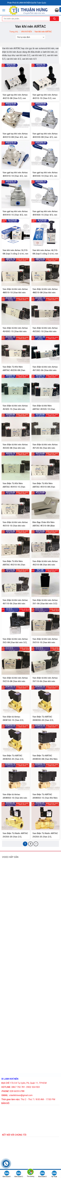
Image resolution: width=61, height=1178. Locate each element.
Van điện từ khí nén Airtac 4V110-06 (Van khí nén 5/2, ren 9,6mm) (15, 603)
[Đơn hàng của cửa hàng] (30, 37)
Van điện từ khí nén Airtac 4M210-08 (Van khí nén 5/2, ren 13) (45, 292)
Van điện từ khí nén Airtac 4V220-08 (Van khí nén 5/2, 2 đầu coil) (15, 448)
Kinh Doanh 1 (7, 1174)
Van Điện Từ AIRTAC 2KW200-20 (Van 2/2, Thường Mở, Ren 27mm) (44, 720)
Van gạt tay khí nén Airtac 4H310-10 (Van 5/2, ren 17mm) (45, 98)
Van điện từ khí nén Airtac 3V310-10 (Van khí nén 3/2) (45, 642)
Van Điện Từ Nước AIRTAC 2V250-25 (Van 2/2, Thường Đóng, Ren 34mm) (45, 836)
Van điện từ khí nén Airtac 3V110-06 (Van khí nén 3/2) (45, 681)
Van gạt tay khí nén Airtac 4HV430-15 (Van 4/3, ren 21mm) (45, 214)
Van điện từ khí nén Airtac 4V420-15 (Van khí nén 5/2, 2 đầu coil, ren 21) (15, 409)
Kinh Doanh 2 (18, 1174)
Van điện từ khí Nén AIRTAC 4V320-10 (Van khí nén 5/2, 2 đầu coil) (43, 409)
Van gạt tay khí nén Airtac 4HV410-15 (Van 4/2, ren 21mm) (15, 214)
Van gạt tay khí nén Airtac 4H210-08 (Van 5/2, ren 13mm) (15, 98)
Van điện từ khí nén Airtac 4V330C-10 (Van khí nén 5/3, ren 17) (45, 331)
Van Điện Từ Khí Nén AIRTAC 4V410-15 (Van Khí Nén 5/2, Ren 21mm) (15, 487)
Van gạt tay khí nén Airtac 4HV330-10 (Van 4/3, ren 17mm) (45, 176)
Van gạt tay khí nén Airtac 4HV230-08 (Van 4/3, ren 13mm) (45, 137)
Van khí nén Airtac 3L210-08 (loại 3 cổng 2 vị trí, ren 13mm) (15, 253)
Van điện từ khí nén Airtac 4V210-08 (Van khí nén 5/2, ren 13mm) (45, 564)
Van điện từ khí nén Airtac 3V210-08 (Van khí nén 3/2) (15, 681)
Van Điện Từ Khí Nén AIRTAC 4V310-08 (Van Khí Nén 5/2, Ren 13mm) (44, 487)
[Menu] (3, 10)
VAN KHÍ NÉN (26, 32)
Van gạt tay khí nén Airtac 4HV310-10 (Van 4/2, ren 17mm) (15, 176)
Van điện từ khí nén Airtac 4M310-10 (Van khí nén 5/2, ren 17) (15, 292)
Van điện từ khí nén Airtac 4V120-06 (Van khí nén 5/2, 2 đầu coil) (45, 448)
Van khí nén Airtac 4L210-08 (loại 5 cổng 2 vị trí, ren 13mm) (45, 253)
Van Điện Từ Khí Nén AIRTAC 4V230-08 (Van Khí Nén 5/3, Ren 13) (14, 370)
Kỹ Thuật (54, 1174)
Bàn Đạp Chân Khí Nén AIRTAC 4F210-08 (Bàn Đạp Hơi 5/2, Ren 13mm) (44, 525)
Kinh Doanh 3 (42, 1174)
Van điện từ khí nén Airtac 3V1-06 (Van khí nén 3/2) (45, 602)
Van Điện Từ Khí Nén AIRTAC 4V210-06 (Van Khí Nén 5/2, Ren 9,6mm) (15, 564)
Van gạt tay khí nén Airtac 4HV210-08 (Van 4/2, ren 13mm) (15, 137)
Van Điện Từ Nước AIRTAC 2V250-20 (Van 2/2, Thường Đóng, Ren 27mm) (16, 836)
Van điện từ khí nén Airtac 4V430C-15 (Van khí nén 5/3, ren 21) (15, 331)
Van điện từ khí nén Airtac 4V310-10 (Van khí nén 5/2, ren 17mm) (15, 525)
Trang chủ (13, 32)
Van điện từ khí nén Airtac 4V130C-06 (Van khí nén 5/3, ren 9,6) (45, 370)
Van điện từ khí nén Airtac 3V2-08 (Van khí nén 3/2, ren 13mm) (15, 642)
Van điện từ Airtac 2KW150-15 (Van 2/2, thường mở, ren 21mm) (14, 720)
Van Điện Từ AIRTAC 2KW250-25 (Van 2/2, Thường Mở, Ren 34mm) (14, 759)
